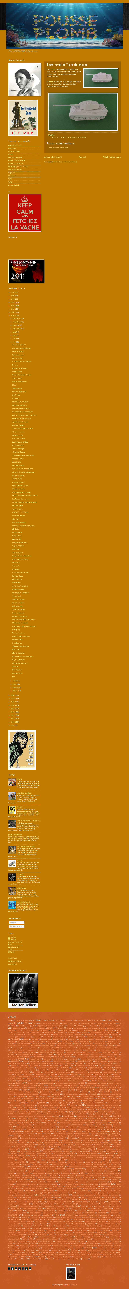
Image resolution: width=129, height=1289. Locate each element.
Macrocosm (59, 1144)
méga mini (76, 1151)
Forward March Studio (51, 1105)
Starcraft (20, 860)
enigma (83, 1094)
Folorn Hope (33, 1103)
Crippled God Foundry (109, 1072)
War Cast (62, 1243)
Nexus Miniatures (113, 1166)
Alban (34, 1030)
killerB (16, 1136)
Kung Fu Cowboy (84, 1138)
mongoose (32, 1162)
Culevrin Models (22, 1076)
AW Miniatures (84, 1041)
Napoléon (11, 173)
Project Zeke (32, 1184)
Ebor (78, 1090)
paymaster (86, 1177)
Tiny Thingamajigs (102, 1228)
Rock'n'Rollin (89, 1195)
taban (48, 1219)
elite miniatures (74, 1092)
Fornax (40, 1105)
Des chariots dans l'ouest (21, 408)
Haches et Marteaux (19, 522)
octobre (15, 325)
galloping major (107, 1107)
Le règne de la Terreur (20, 368)
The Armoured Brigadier (20, 646)
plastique (51, 1182)
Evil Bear (94, 1096)
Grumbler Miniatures (19, 1120)
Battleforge (73, 1045)
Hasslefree (36, 1122)
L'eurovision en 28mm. (20, 542)
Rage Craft (111, 1186)
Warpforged (55, 1250)
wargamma (70, 1248)
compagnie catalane (94, 1068)
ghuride (75, 1112)
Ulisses (57, 1237)
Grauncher (16, 569)
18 (74, 1020)
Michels (48, 1153)
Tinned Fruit (69, 1228)
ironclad (70, 1131)
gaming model (52, 1109)
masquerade (65, 1149)
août (14, 332)
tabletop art (65, 1219)
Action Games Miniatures (107, 1026)
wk (30, 1254)
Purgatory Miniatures (19, 1186)
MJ (64, 1160)
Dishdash (33, 1085)
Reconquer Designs (62, 1190)
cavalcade (11, 1063)
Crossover (74, 1074)
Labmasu (94, 1138)
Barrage (25, 1045)
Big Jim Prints (100, 1048)
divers (40, 1085)
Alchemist (54, 1030)
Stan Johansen (35, 1213)
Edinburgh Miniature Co (16, 1092)
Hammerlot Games (86, 1120)
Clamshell (14, 1065)
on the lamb (97, 1173)
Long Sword (76, 1142)
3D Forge (64, 1023)
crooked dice (62, 1074)
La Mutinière (21, 888)
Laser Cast (34, 1140)
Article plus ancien (112, 157)
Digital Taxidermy (23, 1085)
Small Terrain (75, 1208)
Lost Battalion (86, 1142)
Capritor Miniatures (59, 1061)
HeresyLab (114, 1122)
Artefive (73, 1037)
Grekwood (31, 1118)
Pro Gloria (115, 1182)
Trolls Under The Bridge (15, 1234)
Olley (82, 1173)
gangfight (81, 1109)
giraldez (91, 1112)
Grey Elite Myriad (18, 475)
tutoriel (97, 1234)
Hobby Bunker (27, 1127)
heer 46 (89, 1122)
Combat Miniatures (18, 425)
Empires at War (45, 1094)
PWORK (31, 1186)
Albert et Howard (18, 351)
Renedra (95, 1193)
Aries (18, 1037)
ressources (29, 1195)
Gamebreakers (12, 1109)
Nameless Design (13, 1166)
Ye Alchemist (86, 1256)
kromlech (71, 1138)
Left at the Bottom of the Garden (23, 526)
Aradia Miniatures (38, 1034)
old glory (27, 1173)
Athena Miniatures (108, 1039)
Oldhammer (66, 1173)
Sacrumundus (23, 1199)
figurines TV (37, 1100)
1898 (91, 1020)
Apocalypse (19, 1034)
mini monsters (62, 1155)
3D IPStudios (74, 1023)
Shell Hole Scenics (24, 1206)
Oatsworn (74, 1171)
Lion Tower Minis (49, 1142)
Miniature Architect (107, 1155)
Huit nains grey (17, 606)
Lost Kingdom (96, 1142)
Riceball (40, 1195)
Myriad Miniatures (87, 1164)
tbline (22, 1221)
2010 (13, 722)
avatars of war (53, 1041)
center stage (22, 1063)
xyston (67, 1257)
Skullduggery (98, 1206)
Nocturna (52, 1168)
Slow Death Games (63, 1208)
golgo (91, 1114)
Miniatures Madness (79, 1157)
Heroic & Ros (12, 1125)
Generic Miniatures (34, 1112)
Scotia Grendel (113, 1202)
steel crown (27, 1215)
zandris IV (11, 1259)
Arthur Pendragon (18, 449)
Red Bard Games (75, 1190)
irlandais (53, 1131)
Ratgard (100, 1188)
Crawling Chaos (58, 1072)
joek (117, 1131)
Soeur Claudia (17, 388)
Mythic (109, 1164)
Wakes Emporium (53, 1243)
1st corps (99, 1020)
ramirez (59, 1188)
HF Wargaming (39, 1124)
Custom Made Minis (66, 1076)
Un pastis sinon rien (24, 902)
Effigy (27, 1092)
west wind (18, 1252)
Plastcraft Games (24, 1182)
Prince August (82, 1182)
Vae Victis (39, 1239)
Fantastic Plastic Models (44, 1098)
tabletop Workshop (90, 1219)
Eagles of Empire (36, 1090)
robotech (81, 1195)
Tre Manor (50, 1232)
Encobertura (67, 1094)
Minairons (22, 1155)
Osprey (43, 1175)
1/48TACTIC (18, 1020)
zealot (18, 1259)
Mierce (111, 1153)
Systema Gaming (26, 1219)
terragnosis (101, 1221)
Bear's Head (16, 1048)
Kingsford (71, 1136)
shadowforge (115, 1204)
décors (18, 1083)
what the (36, 1252)
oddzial (114, 1171)
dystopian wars (13, 1090)
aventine (65, 1041)
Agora (102, 1028)
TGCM (44, 1224)
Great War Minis (95, 1116)
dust (93, 1087)
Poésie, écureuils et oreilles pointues (25, 495)
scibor (101, 1201)
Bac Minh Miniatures (113, 1041)
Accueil (82, 157)
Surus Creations (109, 1217)
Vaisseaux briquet (18, 489)
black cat (49, 1050)
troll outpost (101, 1232)
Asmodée (35, 1039)
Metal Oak (41, 1153)
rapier (79, 1188)
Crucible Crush (86, 1074)
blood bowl (47, 1054)
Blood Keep (76, 1054)
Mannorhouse (117, 1147)
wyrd (42, 1257)
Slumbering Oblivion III (20, 663)
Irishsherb (46, 1131)
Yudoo (107, 1256)
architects (78, 1034)
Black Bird (41, 1050)
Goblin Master (47, 1114)
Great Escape (68, 1116)
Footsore (42, 1103)
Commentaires (16, 926)
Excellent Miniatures (14, 1098)
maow (40, 1149)
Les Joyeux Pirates (15, 170)
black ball (33, 1050)
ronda (27, 1197)
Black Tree (70, 1052)
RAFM (102, 1186)
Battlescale (101, 1045)
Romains (19, 1197)
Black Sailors (18, 1052)
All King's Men (79, 1030)
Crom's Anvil (28, 1074)
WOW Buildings (95, 1254)
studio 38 (24, 1217)
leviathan (39, 1142)
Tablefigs (56, 1219)
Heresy (104, 1122)
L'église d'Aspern (18, 546)
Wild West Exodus (107, 1252)
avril (14, 681)
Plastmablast (62, 1182)
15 (55, 137)
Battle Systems (34, 1045)
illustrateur (18, 1129)
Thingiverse (110, 1224)
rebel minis (49, 1190)
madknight (98, 1144)
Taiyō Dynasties (17, 552)
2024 (13, 299)
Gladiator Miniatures (103, 1111)
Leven (31, 1142)
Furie (85, 1107)
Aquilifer (28, 1034)
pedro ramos (96, 1177)
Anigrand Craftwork (19, 345)
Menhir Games (111, 1151)
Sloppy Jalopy (50, 1208)
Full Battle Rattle (76, 1107)
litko (59, 1142)
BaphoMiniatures (100, 1043)
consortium (62, 1070)
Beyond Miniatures (83, 1048)
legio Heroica (12, 1142)
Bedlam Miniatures (45, 1048)
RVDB (117, 1197)
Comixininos (64, 1068)
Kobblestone (24, 1138)
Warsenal (74, 1250)
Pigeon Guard (82, 1179)
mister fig (48, 1160)
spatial (19, 1210)
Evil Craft (104, 1096)
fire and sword (57, 1100)
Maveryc (118, 1149)
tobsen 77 (50, 1230)
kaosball (56, 1133)
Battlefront (82, 1045)
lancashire (109, 1138)
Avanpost (42, 1041)
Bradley (112, 1056)
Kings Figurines (62, 1136)
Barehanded (11, 1045)
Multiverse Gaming (14, 1164)
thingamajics (101, 1223)
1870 (80, 1020)
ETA (51, 1096)
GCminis (108, 1109)
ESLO (36, 1096)
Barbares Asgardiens (19, 405)
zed (25, 1259)
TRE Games (39, 1232)
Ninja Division (31, 1169)
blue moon (25, 1056)
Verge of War (11, 1241)
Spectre (60, 1210)
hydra (92, 1127)
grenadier (41, 1118)
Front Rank (50, 1107)
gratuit (56, 1116)
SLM (41, 1208)
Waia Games (42, 1243)
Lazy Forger (87, 1140)
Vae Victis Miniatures (51, 1239)
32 (26, 1023)
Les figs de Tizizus (14, 961)
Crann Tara (47, 1072)
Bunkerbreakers (17, 639)
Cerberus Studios (35, 1063)
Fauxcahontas (17, 579)
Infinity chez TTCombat (20, 512)
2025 (13, 295)
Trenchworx (68, 1232)
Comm (74, 1067)
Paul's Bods (12, 964)
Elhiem (65, 1092)
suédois (78, 1217)
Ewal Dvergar (114, 1096)
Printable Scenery (94, 1182)
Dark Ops (97, 1078)
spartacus (116, 1208)
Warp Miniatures (43, 1250)
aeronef (60, 1028)
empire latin (19, 1094)
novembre (16, 322)
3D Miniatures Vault (87, 1023)
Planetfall (115, 1179)
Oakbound (49, 1171)
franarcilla (11, 1107)
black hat (79, 1050)
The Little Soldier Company (76, 1224)
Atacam (97, 1039)
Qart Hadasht (48, 1186)
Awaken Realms (96, 1041)
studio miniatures (46, 1217)
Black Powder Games (103, 1050)
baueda (110, 1045)
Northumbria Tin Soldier (16, 1171)
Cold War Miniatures (20, 1067)
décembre (16, 318)
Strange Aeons (93, 1215)
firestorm (98, 1100)
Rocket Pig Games (102, 1195)
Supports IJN (16, 539)
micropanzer (81, 1153)
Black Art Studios (24, 1050)
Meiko (101, 1151)
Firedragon (69, 1100)
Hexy (29, 1125)
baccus (10, 1043)
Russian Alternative (95, 1197)
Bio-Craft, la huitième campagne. (23, 472)
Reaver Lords (39, 1190)
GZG (52, 1120)
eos (90, 1094)
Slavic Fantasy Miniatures (30, 1208)
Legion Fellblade (18, 445)
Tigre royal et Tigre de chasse (22, 428)
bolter (55, 1056)
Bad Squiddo (37, 1043)
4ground (113, 1023)
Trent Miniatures (79, 1232)
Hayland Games (64, 1122)
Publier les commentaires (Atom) (65, 162)
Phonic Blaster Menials (20, 623)
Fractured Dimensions (111, 1105)
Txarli (25, 1237)
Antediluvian (60, 1032)
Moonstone (71, 1162)
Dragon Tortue (17, 371)
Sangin (59, 1199)
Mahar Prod (40, 1146)
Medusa (66, 1151)
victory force (73, 1241)
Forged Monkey (88, 1102)
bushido (98, 1059)
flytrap (23, 1103)
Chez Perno (12, 958)
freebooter (29, 1107)
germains (52, 1111)
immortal (52, 1129)
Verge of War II (17, 509)
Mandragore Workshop (86, 1146)
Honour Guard (47, 1127)
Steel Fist (37, 1215)
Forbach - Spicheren (19, 392)
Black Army (14, 1050)
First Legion (16, 650)
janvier (15, 691)
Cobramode (108, 1065)
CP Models (25, 1072)
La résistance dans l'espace (21, 361)
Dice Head (103, 1083)
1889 (85, 1020)
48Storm (98, 1023)
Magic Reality (17, 1146)
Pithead (99, 1179)
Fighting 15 (20, 1100)
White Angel (52, 1252)
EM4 (102, 1092)
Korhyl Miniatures (51, 1138)
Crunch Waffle (98, 1074)
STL (57, 1215)
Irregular (104, 1131)
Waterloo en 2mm (18, 603)
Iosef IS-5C (16, 395)
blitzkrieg (11, 1054)
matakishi (101, 1149)
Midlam (102, 1153)
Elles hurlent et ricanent (20, 485)
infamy (10, 1131)
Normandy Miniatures (92, 1168)
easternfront (63, 1090)
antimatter (83, 1032)
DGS (82, 1083)
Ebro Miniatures (88, 1089)
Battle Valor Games (48, 1045)
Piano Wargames (62, 1179)
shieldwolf (35, 1206)
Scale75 (68, 1202)
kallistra (47, 1133)
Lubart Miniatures (20, 1144)
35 (34, 1023)
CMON (91, 1065)
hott (54, 1127)
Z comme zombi (13, 185)
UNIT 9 (86, 1237)
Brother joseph (59, 1059)
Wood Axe (48, 1254)
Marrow (56, 1149)
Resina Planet (18, 1195)
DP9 (81, 1085)
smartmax (84, 1208)
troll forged (90, 1232)
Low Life (10, 1144)
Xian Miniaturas (57, 1256)
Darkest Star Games (36, 1080)
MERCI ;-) (20, 807)
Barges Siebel (17, 532)
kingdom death (48, 1136)
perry (24, 1179)
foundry (64, 1105)
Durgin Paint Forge (83, 1087)
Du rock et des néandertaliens (22, 412)
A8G (42, 1026)
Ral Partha (41, 1188)
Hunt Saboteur (17, 643)
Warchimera (80, 1243)
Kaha (39, 1133)
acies (87, 1026)
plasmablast (11, 1182)
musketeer (45, 1164)
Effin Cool (35, 1092)
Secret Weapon (49, 1204)
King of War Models (36, 1136)
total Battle (82, 1230)
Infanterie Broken (18, 589)
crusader (107, 1074)
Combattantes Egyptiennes (21, 348)
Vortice (10, 1243)
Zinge (50, 1259)
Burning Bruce (17, 670)
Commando (81, 1068)
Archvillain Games (102, 1034)
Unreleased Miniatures (98, 1237)
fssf (67, 1107)
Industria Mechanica (112, 1129)
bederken (34, 1048)
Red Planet (22, 1193)
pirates (90, 1179)
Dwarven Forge (114, 1087)
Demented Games (47, 1083)
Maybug (30, 1151)
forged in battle (75, 1103)
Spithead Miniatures (15, 1212)
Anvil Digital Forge (96, 1032)
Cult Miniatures (33, 1076)
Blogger (74, 1285)
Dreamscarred (52, 1087)
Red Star (45, 1193)
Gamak (117, 1107)
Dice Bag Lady (92, 1083)
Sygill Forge (14, 1219)
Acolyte (94, 1026)
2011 (13, 718)
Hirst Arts (108, 1125)
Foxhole (98, 1105)
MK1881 (71, 1160)
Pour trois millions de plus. (26, 846)
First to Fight (117, 1100)
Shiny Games (45, 1206)
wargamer (32, 1245)
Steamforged (114, 1213)
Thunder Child (94, 1226)
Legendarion (113, 1140)
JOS (19, 1133)
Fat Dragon (84, 1098)
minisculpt (11, 1160)
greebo (105, 1116)
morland (79, 1162)
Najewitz (116, 1164)
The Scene (90, 1224)
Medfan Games (57, 1151)
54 (120, 1023)
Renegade (103, 1193)
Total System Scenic (94, 1230)
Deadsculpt (110, 1080)
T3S (42, 1219)
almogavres (89, 1030)
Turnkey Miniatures (86, 1234)
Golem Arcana (67, 1114)
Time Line (45, 1228)
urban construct (114, 1237)
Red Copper (95, 1190)
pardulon (54, 1177)
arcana (55, 1034)
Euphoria (65, 1096)
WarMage (108, 1248)
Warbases (71, 1243)
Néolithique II (16, 583)
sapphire (65, 1199)
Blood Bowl (12, 148)
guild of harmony (33, 1120)
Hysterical (101, 1127)
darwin (47, 1081)
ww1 (23, 1257)
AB (63, 1026)
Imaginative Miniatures (33, 1129)
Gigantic (83, 1112)
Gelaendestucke (21, 1111)
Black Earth (70, 1050)
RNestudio (65, 1195)
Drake (25, 1087)
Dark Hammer (54, 1078)
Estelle (10, 154)
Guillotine (44, 1120)
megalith (86, 1151)
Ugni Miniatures (42, 1237)
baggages (61, 1043)
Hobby (18, 1127)
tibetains (20, 1228)
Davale (54, 1081)
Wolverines (16, 549)
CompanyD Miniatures (18, 1070)
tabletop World (103, 1219)
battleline (92, 1045)
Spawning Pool (31, 1210)
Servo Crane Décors (84, 1204)
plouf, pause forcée (15, 835)
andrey (27, 1032)
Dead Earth (100, 1081)
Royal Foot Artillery (18, 660)
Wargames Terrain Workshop (30, 1248)
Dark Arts (30, 1078)
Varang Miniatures (100, 1239)
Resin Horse (111, 1193)
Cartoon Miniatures (101, 1061)
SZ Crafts (36, 1219)
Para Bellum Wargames (26, 1177)
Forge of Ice (64, 1102)
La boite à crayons (18, 516)
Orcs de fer (16, 566)
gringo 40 (100, 1118)
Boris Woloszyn (93, 1056)
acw (119, 1026)
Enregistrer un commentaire (59, 148)
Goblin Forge (24, 1114)
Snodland (99, 1208)
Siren (90, 1206)
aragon (48, 1034)
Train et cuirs (16, 596)
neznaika (10, 1168)
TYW (32, 1237)
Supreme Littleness (97, 1217)
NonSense (60, 1169)
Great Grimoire (82, 1116)
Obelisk (82, 1171)
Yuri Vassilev (115, 1256)
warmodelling (19, 1250)
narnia (33, 1166)
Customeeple (78, 1076)
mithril (56, 1160)
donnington (73, 1085)
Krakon (62, 1138)
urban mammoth (13, 1239)
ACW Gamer (15, 1028)
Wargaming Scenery (58, 1248)
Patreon (63, 1177)
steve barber (47, 1215)
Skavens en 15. (17, 435)
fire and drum (46, 1100)
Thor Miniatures (61, 1226)
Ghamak (60, 1112)
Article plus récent (53, 157)
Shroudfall (54, 1206)
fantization (65, 1098)
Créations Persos (14, 151)
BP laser (104, 1056)
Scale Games (60, 1201)
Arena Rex (115, 1034)
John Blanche (12, 1133)
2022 (13, 306)
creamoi (67, 1072)
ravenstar (108, 1188)
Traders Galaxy (21, 1232)
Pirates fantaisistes (18, 653)
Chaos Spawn (46, 1063)
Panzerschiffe (115, 1175)
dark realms (106, 1078)
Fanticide (57, 1098)
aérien (49, 1028)
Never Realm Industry (75, 1166)
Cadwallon (15, 1061)
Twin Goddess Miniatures (15, 1237)
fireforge (76, 1100)
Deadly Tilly (16, 630)
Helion (98, 1122)
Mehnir (94, 1151)
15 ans (19, 779)
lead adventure (99, 1140)
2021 (13, 309)
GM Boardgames (116, 1111)
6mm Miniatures (25, 1026)
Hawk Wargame (50, 1122)
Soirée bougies (17, 505)
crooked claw (50, 1074)
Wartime (83, 1250)
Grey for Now (62, 1118)
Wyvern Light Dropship (20, 586)
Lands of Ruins (24, 1140)
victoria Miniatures (46, 1241)
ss (25, 1213)
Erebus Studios (105, 1094)
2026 (13, 292)
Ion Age (36, 1131)
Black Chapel (60, 1050)
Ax (103, 1041)
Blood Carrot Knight (64, 1054)
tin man (53, 1228)
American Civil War (15, 145)
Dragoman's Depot (99, 1085)
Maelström (107, 1144)
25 (61, 137)
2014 (13, 708)
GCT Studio (116, 1109)
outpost (72, 1175)
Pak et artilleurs (17, 576)
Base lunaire (16, 462)
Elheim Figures (55, 1092)
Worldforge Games (73, 1254)
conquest (52, 1070)
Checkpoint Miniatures (93, 1063)
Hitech (10, 1127)
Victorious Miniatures (61, 1241)
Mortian (88, 1162)
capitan (47, 1061)
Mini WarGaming (82, 1155)
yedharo (95, 1257)
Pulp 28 (63, 1184)
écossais (105, 1090)
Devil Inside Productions (72, 1083)
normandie (78, 1169)
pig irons (72, 1179)
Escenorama (21, 1096)
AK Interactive (27, 1030)
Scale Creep (50, 1201)
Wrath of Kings (116, 1254)
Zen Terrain (34, 1259)
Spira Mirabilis (105, 1210)
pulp (54, 1184)
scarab (85, 1202)
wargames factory (92, 1245)
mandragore (74, 1146)
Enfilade (75, 1094)
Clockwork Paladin (82, 1065)
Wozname (106, 1254)
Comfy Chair (52, 1068)
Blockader (15, 529)
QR (56, 1186)
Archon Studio (88, 1034)
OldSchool (75, 1173)
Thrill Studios (73, 1226)
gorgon (109, 1114)
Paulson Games (76, 1177)
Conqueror (43, 1070)
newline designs (98, 1166)
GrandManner (39, 1116)
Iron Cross (62, 1131)
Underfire (78, 1237)
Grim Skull (72, 1118)
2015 (13, 705)
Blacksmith (86, 1052)
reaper (28, 1190)
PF (41, 1179)
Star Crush (61, 1212)
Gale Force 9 (94, 1107)
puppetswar (106, 1184)
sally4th (50, 1199)
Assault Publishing (59, 1039)
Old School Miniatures (53, 1173)
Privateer (104, 1182)
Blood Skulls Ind (95, 1054)
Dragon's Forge (17, 1087)
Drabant (88, 1085)
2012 (13, 715)
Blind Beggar (106, 1052)
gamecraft (21, 1109)
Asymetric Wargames (86, 1039)
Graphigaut (49, 1116)
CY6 (97, 1076)
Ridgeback (48, 1195)
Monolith (42, 1162)
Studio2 (58, 1217)
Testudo (37, 1223)
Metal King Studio (31, 1153)
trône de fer (30, 1234)
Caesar (25, 1061)
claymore (43, 1065)
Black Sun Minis (58, 1052)
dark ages (19, 1078)
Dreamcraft (32, 1087)
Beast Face (26, 1048)
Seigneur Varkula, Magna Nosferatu (24, 502)
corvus (99, 1070)
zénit (42, 1259)
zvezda (84, 1259)
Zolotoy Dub (64, 1259)
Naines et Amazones (19, 382)
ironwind (79, 1131)
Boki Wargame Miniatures (42, 1056)
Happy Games (107, 1120)
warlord (88, 1248)
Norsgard (103, 1169)
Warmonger (30, 1250)
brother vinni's (72, 1059)
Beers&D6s (55, 1048)
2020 (13, 312)
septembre (16, 328)
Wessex (10, 1252)
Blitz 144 (116, 1052)
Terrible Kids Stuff (25, 1224)
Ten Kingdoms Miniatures (56, 1221)
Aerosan (69, 1028)
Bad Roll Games (23, 1043)
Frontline (60, 1107)
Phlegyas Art (50, 1179)
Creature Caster (94, 1072)
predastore (71, 1182)
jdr (111, 1131)
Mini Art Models (51, 1155)
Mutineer (54, 1164)
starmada (69, 1212)
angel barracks (36, 1032)
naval (61, 1166)
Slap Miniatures (116, 1206)
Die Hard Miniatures (115, 1083)
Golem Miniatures (80, 1114)
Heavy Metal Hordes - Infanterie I (28, 821)
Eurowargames (84, 1096)
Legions (23, 1142)
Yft (102, 1257)
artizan (106, 1037)
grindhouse (90, 1118)
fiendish (113, 1098)
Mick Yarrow (57, 1153)
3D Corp (56, 1023)
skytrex (107, 1206)
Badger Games (50, 1043)
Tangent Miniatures (13, 1221)
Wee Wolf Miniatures (95, 1250)
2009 (13, 725)
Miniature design (27, 1157)
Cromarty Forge (39, 1074)
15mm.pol (68, 1020)
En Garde (20, 874)
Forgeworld (99, 1103)
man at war (64, 1147)
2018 (13, 695)
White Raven (85, 1252)
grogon (10, 1120)
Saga (41, 1199)
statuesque (102, 1213)
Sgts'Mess (95, 1204)
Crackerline (36, 1072)
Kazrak (70, 1133)
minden (32, 1155)
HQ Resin (62, 1127)
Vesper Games (22, 1241)
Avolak (75, 1041)
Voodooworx (115, 1241)
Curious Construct (45, 1076)
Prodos (10, 1184)
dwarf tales (102, 1087)
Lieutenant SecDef (18, 438)
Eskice (30, 1096)
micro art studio (68, 1153)
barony (19, 1045)
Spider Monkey (93, 1210)
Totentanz (106, 1230)
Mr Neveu (105, 1162)
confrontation (31, 1070)
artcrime (65, 1037)
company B (107, 1068)
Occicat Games (98, 1171)
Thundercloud (115, 1226)
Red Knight (13, 1193)
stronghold (14, 1217)
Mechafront (46, 1151)
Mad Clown (78, 1144)
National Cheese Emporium (46, 1166)
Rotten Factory (47, 1197)
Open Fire (29, 1175)
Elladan (85, 1092)
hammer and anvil (73, 1120)
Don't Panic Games (61, 1085)
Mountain (97, 1162)
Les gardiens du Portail (20, 559)
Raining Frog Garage (29, 1188)
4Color (106, 1023)
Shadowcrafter (105, 1204)
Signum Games (71, 1206)
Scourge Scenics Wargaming (16, 1204)
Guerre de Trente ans (15, 163)
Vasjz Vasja (110, 1239)
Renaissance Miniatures (83, 1193)
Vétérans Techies (18, 465)
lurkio (40, 1144)
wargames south (106, 1245)
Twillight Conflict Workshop (111, 1234)
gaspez (99, 1109)
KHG (93, 1133)
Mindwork (41, 1155)
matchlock (109, 1149)
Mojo (107, 1160)
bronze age (47, 1059)
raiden (19, 1188)
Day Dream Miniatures (76, 1080)
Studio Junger (34, 1217)
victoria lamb (33, 1241)
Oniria (117, 1173)
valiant (62, 1239)
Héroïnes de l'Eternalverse (21, 418)
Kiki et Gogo (116, 1133)
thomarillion (27, 1226)
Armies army (27, 1037)
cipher (119, 1063)
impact (59, 1129)
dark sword (23, 1081)
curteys (55, 1076)
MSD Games (115, 1162)
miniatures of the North (95, 1158)
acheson (80, 1026)
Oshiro (37, 1175)
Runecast (83, 1197)
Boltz (60, 1056)
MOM (23, 1162)
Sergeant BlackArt (70, 1204)
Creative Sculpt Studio (81, 1072)
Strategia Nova (105, 1215)
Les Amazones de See (20, 442)
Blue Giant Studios (13, 1056)
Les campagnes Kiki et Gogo (18, 166)
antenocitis (71, 1032)
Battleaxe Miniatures (62, 1045)
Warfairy (103, 1243)
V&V (31, 1239)
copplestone (82, 1070)
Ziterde (57, 1259)
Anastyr (20, 1032)
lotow (106, 1142)
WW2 (10, 182)
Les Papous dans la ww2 (21, 499)
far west (73, 1098)
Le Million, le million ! (24, 793)
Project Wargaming (22, 1184)
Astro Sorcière (17, 479)
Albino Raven (43, 1030)
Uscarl (25, 1239)
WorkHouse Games (59, 1254)
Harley (19, 1122)
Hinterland (99, 1125)
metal (21, 1153)
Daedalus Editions (107, 1076)
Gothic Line (118, 1114)
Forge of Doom (54, 1103)
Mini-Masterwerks (94, 1155)
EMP (107, 1092)
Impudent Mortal (71, 1129)
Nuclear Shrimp (39, 1171)
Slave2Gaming (15, 1208)
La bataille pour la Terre (20, 402)
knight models (89, 1136)
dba (86, 1081)
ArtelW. (80, 1037)
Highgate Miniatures (62, 1124)
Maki (47, 1147)
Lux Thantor (49, 1144)
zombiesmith (74, 1259)
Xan (48, 1257)
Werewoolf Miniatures (110, 1250)
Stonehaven (83, 1215)
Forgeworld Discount (113, 1102)
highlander (89, 1125)
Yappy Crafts (76, 1256)
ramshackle (69, 1188)
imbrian (44, 1129)
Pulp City (78, 1184)
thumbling (83, 1226)
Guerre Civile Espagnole (16, 160)
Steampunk (12, 176)
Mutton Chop (64, 1164)
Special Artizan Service (46, 1210)
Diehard (13, 1085)
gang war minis (71, 1109)
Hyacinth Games (84, 1127)
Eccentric (97, 1089)
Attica (35, 1041)
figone (29, 1100)
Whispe (43, 1252)
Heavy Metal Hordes (78, 1122)
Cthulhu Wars (11, 1076)
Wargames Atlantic (44, 1245)
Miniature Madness (40, 1157)
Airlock (18, 1030)
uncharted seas (66, 1237)
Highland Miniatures (76, 1125)
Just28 (25, 1133)
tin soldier (61, 1228)
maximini (13, 1151)
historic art (116, 1124)
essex (44, 1096)
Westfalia (27, 1252)
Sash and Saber (92, 1199)
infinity (17, 1131)
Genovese (45, 1111)
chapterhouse (58, 1063)
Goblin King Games (35, 1114)
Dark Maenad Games (77, 1078)
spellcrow (70, 1210)
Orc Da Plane (17, 536)
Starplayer (78, 1213)
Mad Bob (70, 1144)
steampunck (13, 1215)
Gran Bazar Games (27, 1116)
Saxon (29, 1201)
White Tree (94, 1252)
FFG (107, 1098)
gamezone (42, 1109)
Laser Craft (42, 1140)
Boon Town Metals (81, 1056)
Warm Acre (100, 1248)
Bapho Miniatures (87, 1043)
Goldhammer (57, 1114)
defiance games (33, 1083)
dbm (93, 1081)
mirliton (38, 1160)
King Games (24, 1136)
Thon (50, 1226)
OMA (89, 1173)
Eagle (25, 1090)
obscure (88, 1171)
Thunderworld (11, 1228)
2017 (13, 698)
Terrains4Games (114, 1221)
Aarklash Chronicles (52, 1026)
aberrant (70, 1026)
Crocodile (18, 1074)
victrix (82, 1241)
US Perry (15, 398)
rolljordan (11, 1197)
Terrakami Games (13, 1223)
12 (42, 1020)
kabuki (31, 1133)
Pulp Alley (70, 1184)
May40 (23, 1151)
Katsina (63, 1133)
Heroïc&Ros (22, 1124)
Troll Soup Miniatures (113, 1232)
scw (27, 1204)
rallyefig (51, 1188)
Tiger (28, 1228)
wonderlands (38, 1254)
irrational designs (91, 1131)
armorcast (37, 1037)
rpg (56, 1197)
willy (119, 1252)
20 (58, 137)
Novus (30, 1171)
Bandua (76, 1043)
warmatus (116, 1248)
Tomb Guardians (61, 1230)
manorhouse (14, 1149)
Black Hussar (89, 1050)
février (15, 687)
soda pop (107, 1208)
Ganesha (62, 1109)
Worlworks (83, 1254)
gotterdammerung (15, 1116)
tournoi (114, 1230)
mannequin (98, 1146)
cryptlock (116, 1074)
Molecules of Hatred (13, 1162)
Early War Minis (49, 1090)
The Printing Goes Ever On (57, 1223)
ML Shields (79, 1160)
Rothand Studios (35, 1197)
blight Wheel (95, 1052)
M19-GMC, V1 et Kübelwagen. (22, 656)
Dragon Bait (111, 1085)
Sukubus (86, 1217)
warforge (109, 1243)
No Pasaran (43, 1169)
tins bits (77, 1228)
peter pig (33, 1179)
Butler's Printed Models (75, 137)
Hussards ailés (17, 673)
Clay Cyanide (34, 1065)
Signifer (61, 1206)
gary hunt (91, 1109)
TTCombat (60, 1234)
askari (26, 1039)
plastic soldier (38, 1182)
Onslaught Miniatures (15, 1175)
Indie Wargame (82, 1129)
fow (80, 1105)
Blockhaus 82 (36, 1054)
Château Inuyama (18, 599)
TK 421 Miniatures (38, 1230)
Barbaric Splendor (112, 1043)
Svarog (119, 1217)
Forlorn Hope (30, 1105)
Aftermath (15, 519)
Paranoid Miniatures (43, 1177)
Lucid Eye (30, 1144)
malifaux (54, 1147)
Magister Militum (29, 1147)
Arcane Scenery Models (66, 1034)
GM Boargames (14, 1114)
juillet (15, 335)
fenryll (100, 1098)
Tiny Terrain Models (88, 1228)
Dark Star (13, 1081)
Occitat (108, 1171)
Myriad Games (75, 1164)
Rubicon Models (73, 1197)
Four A (73, 1105)
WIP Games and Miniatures (19, 1254)
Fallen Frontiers (29, 1098)
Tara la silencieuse (18, 633)
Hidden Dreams (49, 1124)
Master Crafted (76, 1149)
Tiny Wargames (115, 1228)
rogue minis (114, 1195)
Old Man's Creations (38, 1173)
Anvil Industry (108, 1032)
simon (83, 1206)
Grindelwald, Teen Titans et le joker (24, 626)
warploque (64, 1250)
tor (69, 1230)
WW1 (10, 179)
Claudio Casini (23, 1065)
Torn (75, 1230)
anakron (118, 1030)
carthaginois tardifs (84, 1061)
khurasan (101, 1133)
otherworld (53, 1175)
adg (22, 1028)
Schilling (92, 1202)
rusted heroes (108, 1197)
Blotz (116, 1054)
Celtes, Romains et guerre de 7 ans (24, 415)
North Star (113, 1169)
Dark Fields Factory (41, 1078)
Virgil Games (101, 1241)
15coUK (58, 1020)
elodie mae (94, 1092)
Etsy (57, 1096)
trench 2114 (59, 1232)
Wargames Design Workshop (61, 1245)
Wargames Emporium (78, 1245)
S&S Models (12, 1199)
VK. (108, 1241)
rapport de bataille (89, 1188)
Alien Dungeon (66, 1030)
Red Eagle (104, 1190)
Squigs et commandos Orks (21, 556)
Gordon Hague (100, 1114)
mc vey (37, 1151)
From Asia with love (15, 157)
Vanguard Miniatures (83, 1239)
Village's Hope (91, 1241)
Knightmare (102, 1136)
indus (100, 1129)
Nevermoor (87, 1166)
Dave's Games (63, 1080)
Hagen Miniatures (61, 1120)
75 (33, 1026)
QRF (61, 1186)
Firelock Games (87, 1100)
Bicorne (92, 1048)
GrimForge (80, 1118)
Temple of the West (40, 1221)
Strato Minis (117, 1215)
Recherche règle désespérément (23, 619)
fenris (91, 1098)
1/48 (9, 1020)
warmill (10, 1250)
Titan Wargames (25, 1230)
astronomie (72, 1039)
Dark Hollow (65, 1078)
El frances (11, 952)
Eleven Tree (44, 1092)
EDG (120, 1089)
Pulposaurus (87, 1184)
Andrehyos (16, 562)
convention (72, 1070)
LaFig (102, 1138)
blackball (77, 1052)
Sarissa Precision (78, 1199)
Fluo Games (14, 1103)
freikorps (40, 1107)
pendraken (117, 1177)
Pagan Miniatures (82, 1175)
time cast (35, 1228)
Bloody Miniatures (108, 1054)
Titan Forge (12, 1230)
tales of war (114, 1219)
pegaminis (109, 1177)
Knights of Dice (114, 1136)
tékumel (29, 1221)
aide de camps (111, 1028)
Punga (96, 1184)
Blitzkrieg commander (24, 1054)
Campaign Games (35, 1061)
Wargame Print (23, 1245)
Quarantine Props (84, 1186)
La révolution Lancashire (20, 593)
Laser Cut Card (54, 1140)
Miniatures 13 (67, 1157)
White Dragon (63, 1252)
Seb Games (37, 1204)
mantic (22, 1149)
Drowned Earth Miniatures (66, 1087)
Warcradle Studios (92, 1243)
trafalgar (30, 1232)
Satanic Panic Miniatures (107, 1199)
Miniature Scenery (54, 1158)
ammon (110, 1030)
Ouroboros (64, 1175)
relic (70, 1193)
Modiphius (99, 1160)
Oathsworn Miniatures (61, 1171)
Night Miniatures (19, 1168)
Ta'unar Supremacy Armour (21, 375)
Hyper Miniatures (18, 613)
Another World (49, 1032)
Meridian (13, 1153)
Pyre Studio (39, 1186)
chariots (68, 1063)
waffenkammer (30, 1243)
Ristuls (56, 1195)
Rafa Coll (94, 1186)
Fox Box (90, 1105)
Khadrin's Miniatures (81, 1133)
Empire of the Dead (31, 1094)
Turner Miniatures (73, 1234)
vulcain (17, 1243)
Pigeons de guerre (18, 355)
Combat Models (41, 1067)
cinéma (109, 1063)
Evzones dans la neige (20, 616)
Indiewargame (93, 1129)
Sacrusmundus (33, 1199)
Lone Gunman (67, 1142)
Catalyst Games (114, 1061)
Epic (94, 1094)
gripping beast (112, 1118)
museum (35, 1164)
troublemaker (42, 1234)
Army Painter (56, 1037)
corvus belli (109, 1070)
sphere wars (82, 1210)
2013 (13, 712)
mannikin (106, 1147)
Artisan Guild (97, 1037)
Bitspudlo (118, 1048)
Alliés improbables (18, 452)
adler (29, 1028)
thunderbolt (106, 1226)
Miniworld (30, 1160)
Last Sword (65, 1140)
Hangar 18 (98, 1120)
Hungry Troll (72, 1127)
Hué (13, 676)
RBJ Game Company (16, 1190)
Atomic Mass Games (24, 1041)
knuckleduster (12, 1138)
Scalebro (77, 1202)
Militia (15, 1155)
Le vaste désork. (18, 459)
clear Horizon (53, 1065)
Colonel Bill (31, 1068)
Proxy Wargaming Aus (45, 1184)
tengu (67, 1221)
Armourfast (47, 1037)
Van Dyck (70, 1239)
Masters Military (87, 1149)
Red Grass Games (115, 1190)
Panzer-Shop (106, 1175)
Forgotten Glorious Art (15, 1105)
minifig (116, 1158)
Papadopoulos (12, 1177)
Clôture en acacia (18, 432)
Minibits (108, 1158)
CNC (100, 1065)
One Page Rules (108, 1173)
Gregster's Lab (21, 1118)
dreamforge (41, 1087)
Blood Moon (85, 1054)
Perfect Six (15, 1179)
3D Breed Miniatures (46, 1023)
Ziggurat (15, 365)
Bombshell (68, 1056)
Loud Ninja (114, 1142)
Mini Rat (72, 1155)
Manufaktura (32, 1149)
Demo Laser (59, 1083)
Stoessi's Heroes (70, 1215)
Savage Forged (21, 1201)
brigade (21, 1059)
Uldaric (51, 1237)
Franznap (20, 1107)
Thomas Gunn (40, 1226)
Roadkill (74, 1195)
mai (14, 342)
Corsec (92, 1070)
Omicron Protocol (18, 482)
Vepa (117, 1239)
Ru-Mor (63, 1197)
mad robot (87, 1144)
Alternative (99, 1030)
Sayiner (35, 1202)
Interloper (28, 1131)
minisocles (21, 1160)
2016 (13, 702)
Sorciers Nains (17, 358)
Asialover (15, 1039)
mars (15, 684)
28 (63, 137)
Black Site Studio (43, 1052)
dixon (50, 1085)
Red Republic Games (34, 1193)
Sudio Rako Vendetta (68, 1217)
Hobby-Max (37, 1127)
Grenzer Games (52, 1118)
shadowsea (12, 1206)
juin (14, 339)
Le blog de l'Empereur (12, 938)
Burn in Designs (87, 1059)
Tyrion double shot (18, 609)
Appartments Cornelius (20, 422)
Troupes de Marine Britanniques (23, 455)
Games (32, 1109)
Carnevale (70, 1061)
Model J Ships (89, 1160)
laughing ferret (77, 1140)
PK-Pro (107, 1179)
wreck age (14, 1257)
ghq (68, 1112)
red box (85, 1190)
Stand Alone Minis (49, 1212)
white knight (74, 1252)
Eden (113, 1090)
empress (56, 1094)
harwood (26, 1122)
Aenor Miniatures (39, 1028)
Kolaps (33, 1138)
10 (53, 137)
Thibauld (15, 666)
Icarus (109, 1127)
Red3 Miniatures (55, 1193)
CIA (104, 1063)
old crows (19, 1173)
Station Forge (89, 1213)
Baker (70, 1043)
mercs (119, 1151)
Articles (13, 922)
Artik (89, 1037)
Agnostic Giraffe (93, 1028)
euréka (73, 1096)
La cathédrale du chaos (20, 572)
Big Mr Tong (110, 1048)
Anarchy (13, 1032)
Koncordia (40, 1138)
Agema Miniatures (79, 1028)
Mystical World (99, 1164)
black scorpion (29, 1052)
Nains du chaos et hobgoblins (22, 469)
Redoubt (64, 1193)
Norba (69, 1169)
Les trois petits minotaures (21, 636)
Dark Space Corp (116, 1078)
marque (48, 1149)
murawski (26, 1164)
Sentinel (59, 1204)
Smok (92, 1208)
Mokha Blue (115, 1160)
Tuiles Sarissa (17, 378)
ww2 (85, 137)
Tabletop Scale (78, 1219)
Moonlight (52, 1162)
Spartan (10, 1210)
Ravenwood (118, 1188)
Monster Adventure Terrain (21, 492)
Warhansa (79, 1248)
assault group (45, 1039)
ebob (72, 1090)
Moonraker (61, 1162)
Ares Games (11, 1037)
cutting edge (90, 1076)
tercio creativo (77, 1221)
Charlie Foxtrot (78, 1063)
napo (22, 1166)
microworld (92, 1153)
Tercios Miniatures (91, 1221)
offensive (10, 1173)
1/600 (26, 1020)
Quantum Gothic (72, 1186)
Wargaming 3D (46, 1248)
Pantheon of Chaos (94, 1175)
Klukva (79, 1136)
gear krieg (11, 1112)
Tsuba (51, 1234)
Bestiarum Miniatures (68, 1048)
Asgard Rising (116, 1037)
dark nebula (88, 1078)
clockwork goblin (67, 1065)
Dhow (14, 385)
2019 (13, 316)
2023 (13, 302)
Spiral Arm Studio (116, 1210)
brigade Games (35, 1059)
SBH (42, 1202)
